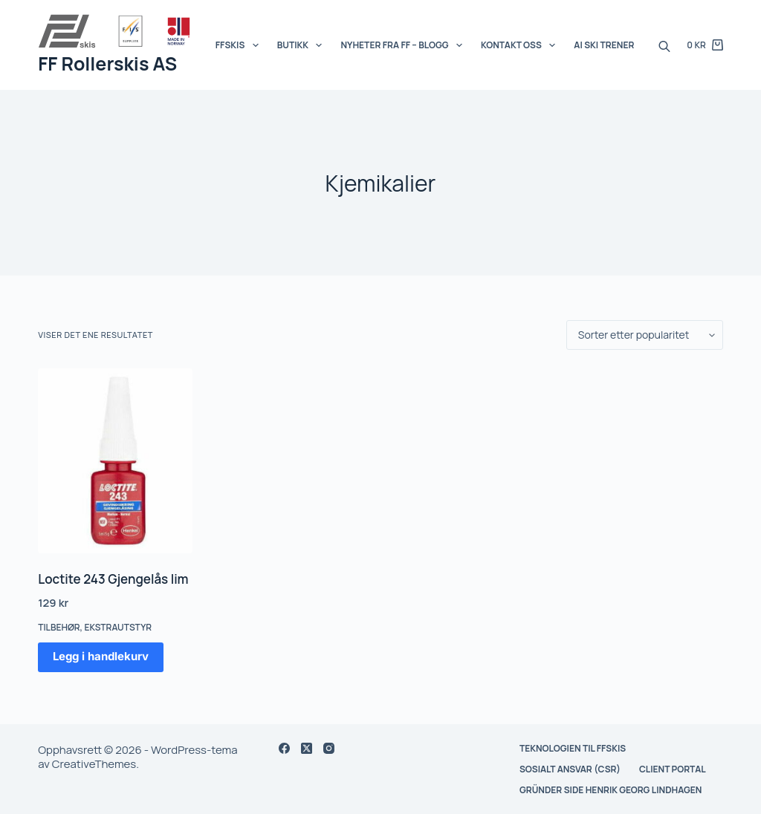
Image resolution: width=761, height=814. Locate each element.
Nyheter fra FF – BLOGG (403, 45)
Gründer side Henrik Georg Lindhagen (610, 790)
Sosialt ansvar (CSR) (570, 769)
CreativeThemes (94, 764)
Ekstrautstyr (118, 627)
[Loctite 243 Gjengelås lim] (115, 460)
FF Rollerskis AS (107, 63)
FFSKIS (240, 45)
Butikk (302, 45)
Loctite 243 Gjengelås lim (113, 578)
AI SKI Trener (604, 45)
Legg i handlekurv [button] (101, 656)
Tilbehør (59, 627)
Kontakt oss (521, 45)
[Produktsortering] (644, 335)
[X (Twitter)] (306, 748)
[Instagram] (328, 748)
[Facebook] (284, 748)
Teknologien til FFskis (572, 749)
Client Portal (672, 769)
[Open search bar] (664, 45)
